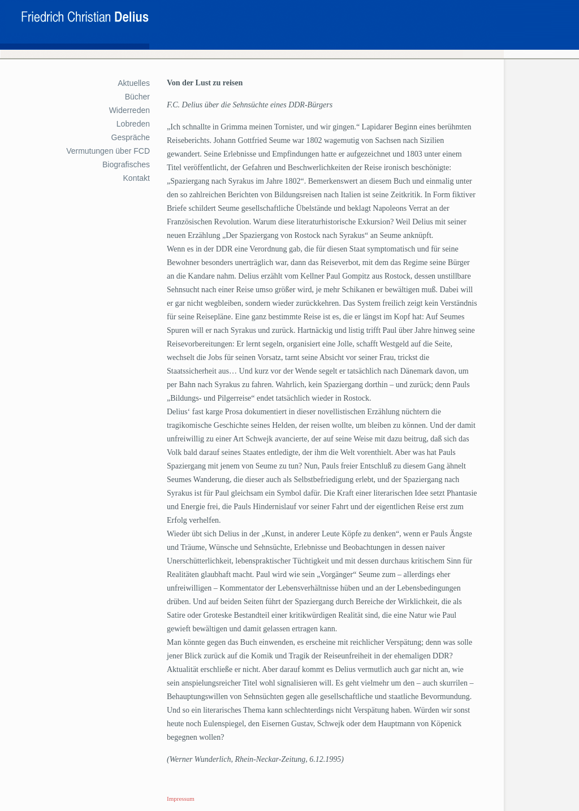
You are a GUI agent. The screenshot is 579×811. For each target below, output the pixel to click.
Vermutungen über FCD (108, 150)
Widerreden (129, 110)
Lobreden (133, 123)
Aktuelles (134, 83)
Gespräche (130, 137)
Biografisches (126, 164)
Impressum (181, 798)
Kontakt (136, 178)
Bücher (137, 96)
